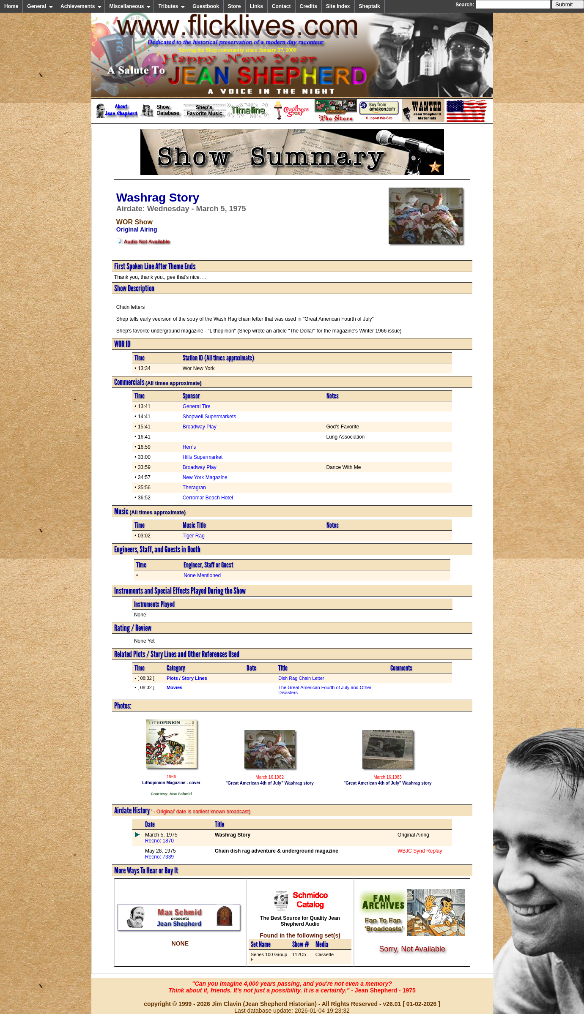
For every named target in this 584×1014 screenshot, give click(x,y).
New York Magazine (205, 477)
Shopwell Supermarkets (209, 417)
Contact (281, 6)
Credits (308, 6)
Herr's (189, 447)
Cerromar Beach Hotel (208, 498)
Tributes (171, 6)
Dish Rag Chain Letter (301, 678)
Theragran (194, 488)
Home (11, 6)
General (40, 6)
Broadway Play (200, 427)
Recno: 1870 (159, 841)
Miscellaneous (130, 6)
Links (256, 6)
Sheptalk (369, 6)
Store (234, 6)
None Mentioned (202, 575)
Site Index (338, 6)
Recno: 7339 (159, 857)
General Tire (197, 406)
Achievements (81, 6)
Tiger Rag (194, 536)
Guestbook (205, 6)
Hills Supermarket (203, 457)
